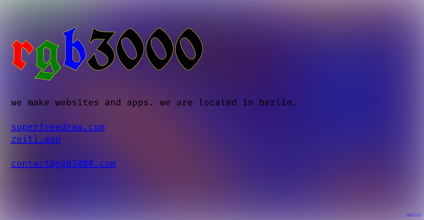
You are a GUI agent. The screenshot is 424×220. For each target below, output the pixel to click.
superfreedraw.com (58, 127)
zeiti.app (36, 139)
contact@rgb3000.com (63, 163)
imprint (413, 214)
